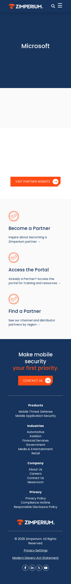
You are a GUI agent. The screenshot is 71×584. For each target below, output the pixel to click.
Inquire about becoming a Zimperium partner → (28, 239)
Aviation (35, 436)
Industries (35, 426)
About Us (35, 469)
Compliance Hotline (35, 502)
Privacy (36, 492)
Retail (35, 453)
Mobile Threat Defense (36, 411)
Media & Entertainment (35, 449)
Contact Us (33, 380)
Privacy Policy (35, 498)
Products (35, 405)
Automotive (35, 432)
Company (35, 463)
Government (35, 445)
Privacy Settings (36, 550)
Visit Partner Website (32, 181)
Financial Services (35, 440)
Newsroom (35, 482)
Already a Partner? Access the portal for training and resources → (35, 281)
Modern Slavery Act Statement (35, 558)
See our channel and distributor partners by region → (32, 322)
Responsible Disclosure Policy (35, 507)
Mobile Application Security (35, 416)
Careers (36, 473)
